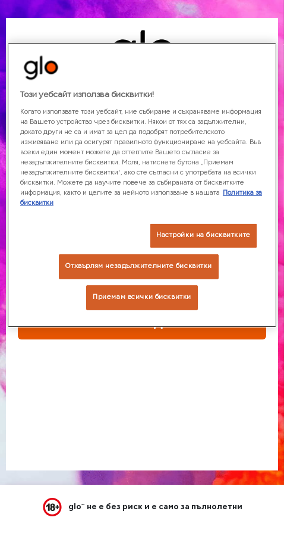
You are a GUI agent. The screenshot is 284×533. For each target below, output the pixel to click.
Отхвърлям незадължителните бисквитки (139, 266)
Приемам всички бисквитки (142, 297)
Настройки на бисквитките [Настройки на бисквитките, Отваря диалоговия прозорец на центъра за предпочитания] (203, 235)
